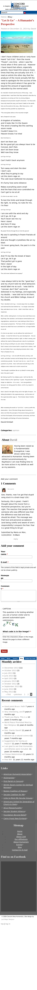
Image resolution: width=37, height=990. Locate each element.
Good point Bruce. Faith (14, 706)
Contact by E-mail (30, 658)
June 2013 (8, 676)
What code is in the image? (17, 631)
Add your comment (9, 479)
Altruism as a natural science (17, 736)
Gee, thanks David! (12, 730)
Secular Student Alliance (14, 811)
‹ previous (17, 694)
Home (3, 17)
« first (8, 694)
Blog (10, 17)
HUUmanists (9, 778)
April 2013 (8, 678)
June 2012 (8, 689)
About (8, 658)
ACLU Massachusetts (13, 808)
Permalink (10, 489)
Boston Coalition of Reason (15, 791)
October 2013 (10, 670)
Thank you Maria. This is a (15, 717)
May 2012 (8, 692)
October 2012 (10, 684)
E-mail (4, 562)
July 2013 (8, 673)
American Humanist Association (17, 774)
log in (7, 924)
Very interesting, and (13, 712)
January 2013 (10, 681)
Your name (4, 552)
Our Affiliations (21, 839)
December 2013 (11, 668)
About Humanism (21, 842)
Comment (5, 587)
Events (16, 659)
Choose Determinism (13, 754)
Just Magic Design (7, 919)
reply (16, 539)
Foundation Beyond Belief (15, 815)
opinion (16, 430)
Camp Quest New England (15, 818)
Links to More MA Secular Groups (18, 798)
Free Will (8, 760)
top (2, 924)
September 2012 (11, 686)
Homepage (5, 576)
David (33, 29)
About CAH (21, 837)
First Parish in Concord (13, 781)
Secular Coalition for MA (14, 794)
